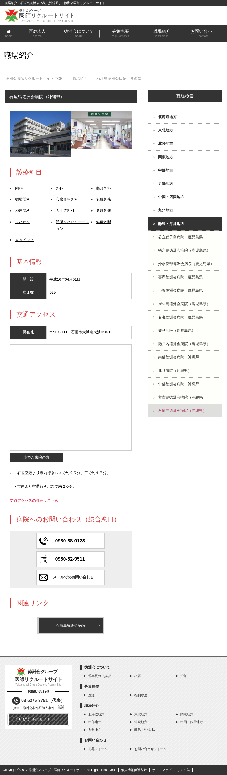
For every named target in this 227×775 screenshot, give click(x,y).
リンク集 (183, 770)
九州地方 (94, 730)
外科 (59, 188)
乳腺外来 (103, 199)
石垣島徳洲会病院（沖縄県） (182, 410)
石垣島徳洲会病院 (71, 625)
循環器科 (22, 199)
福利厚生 (140, 695)
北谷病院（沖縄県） (175, 370)
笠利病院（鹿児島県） (176, 330)
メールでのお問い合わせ (73, 577)
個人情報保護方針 (134, 770)
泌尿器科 (22, 210)
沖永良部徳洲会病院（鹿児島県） (186, 264)
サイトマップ (161, 770)
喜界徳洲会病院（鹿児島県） (182, 277)
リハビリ (22, 222)
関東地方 (186, 714)
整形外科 (103, 188)
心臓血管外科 (67, 199)
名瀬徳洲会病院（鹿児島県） (182, 317)
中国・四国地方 (191, 722)
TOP (34, 78)
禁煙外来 (103, 210)
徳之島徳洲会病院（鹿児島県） (184, 250)
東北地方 (140, 714)
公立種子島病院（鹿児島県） (182, 237)
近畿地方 (140, 722)
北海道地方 (96, 714)
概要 (137, 676)
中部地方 (94, 722)
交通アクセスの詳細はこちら (34, 500)
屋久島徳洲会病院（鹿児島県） (184, 304)
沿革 (183, 676)
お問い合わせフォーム (150, 749)
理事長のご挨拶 (99, 676)
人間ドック (24, 240)
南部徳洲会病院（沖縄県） (180, 357)
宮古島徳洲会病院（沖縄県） (182, 397)
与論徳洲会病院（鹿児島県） (182, 290)
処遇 (91, 695)
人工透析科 (65, 210)
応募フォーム (97, 749)
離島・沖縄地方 (145, 730)
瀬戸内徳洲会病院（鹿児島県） (184, 344)
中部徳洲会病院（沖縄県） (180, 384)
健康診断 (103, 222)
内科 (19, 188)
